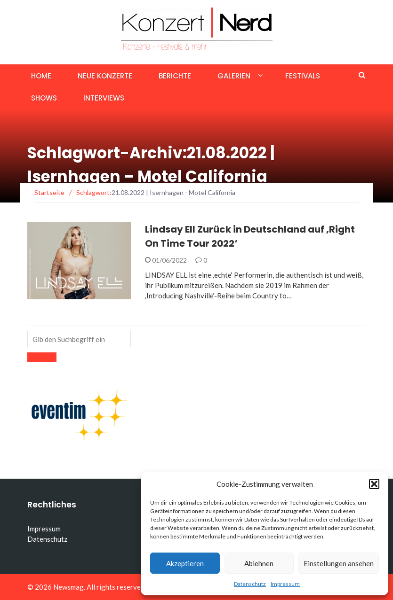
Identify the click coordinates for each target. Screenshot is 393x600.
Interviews (103, 98)
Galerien (233, 76)
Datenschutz (250, 583)
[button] (374, 484)
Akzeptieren (185, 563)
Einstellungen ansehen (339, 563)
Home (41, 76)
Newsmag (68, 587)
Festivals (302, 76)
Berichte (175, 76)
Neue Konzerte (105, 76)
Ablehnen (258, 563)
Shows (44, 98)
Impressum (285, 583)
